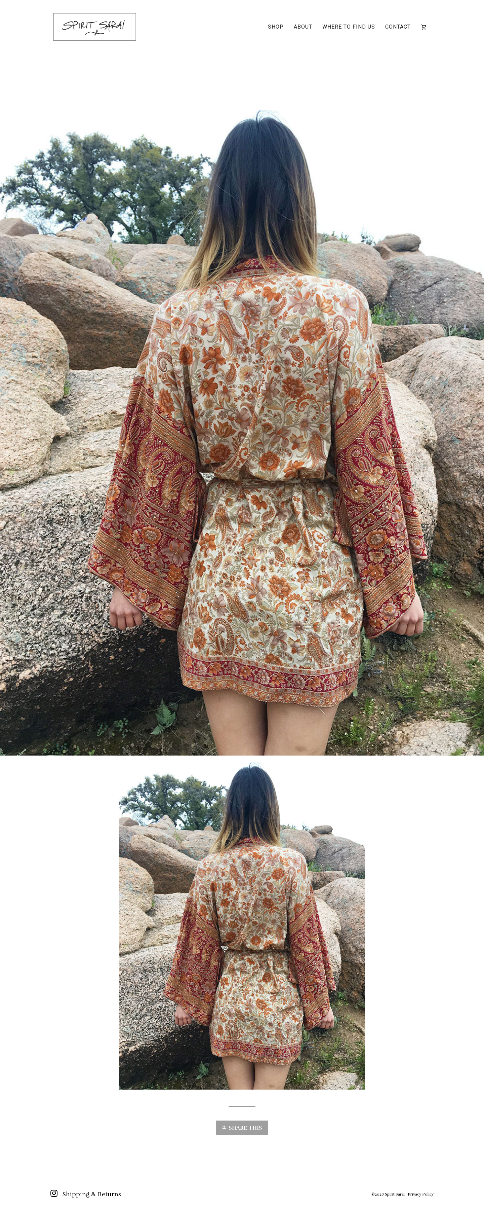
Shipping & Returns (92, 1194)
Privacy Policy (421, 1194)
